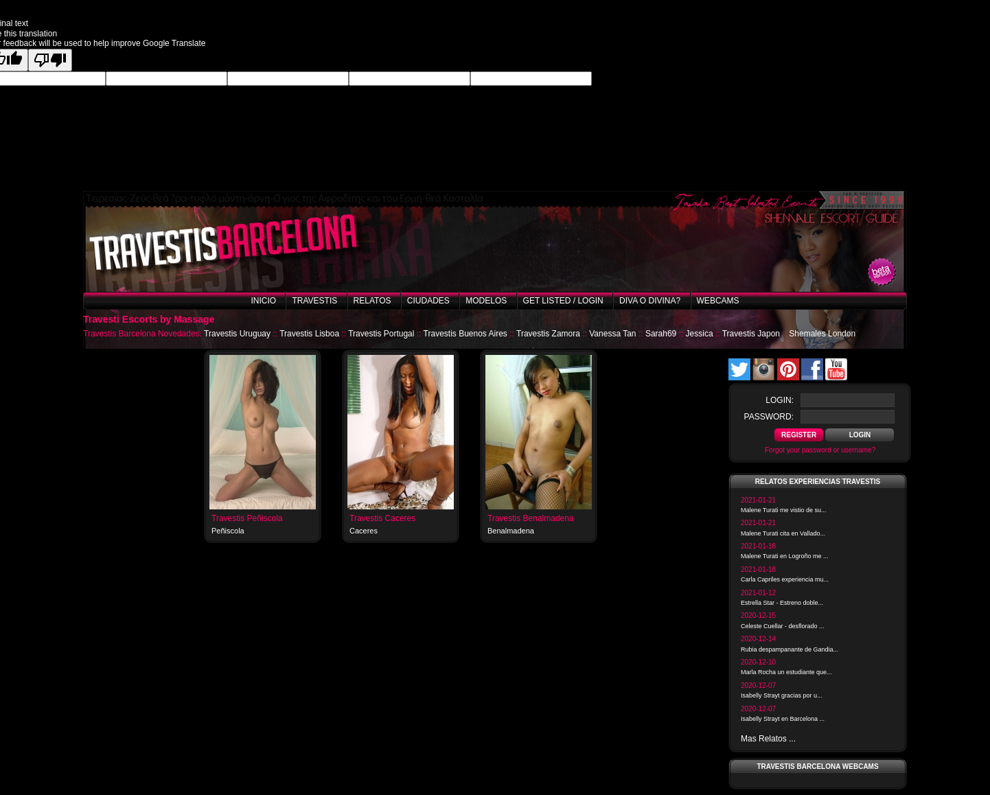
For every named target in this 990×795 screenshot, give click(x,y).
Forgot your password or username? (820, 450)
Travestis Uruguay (237, 333)
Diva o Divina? (649, 301)
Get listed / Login (563, 301)
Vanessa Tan (612, 333)
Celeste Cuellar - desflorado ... (783, 626)
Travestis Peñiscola (247, 518)
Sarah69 (660, 333)
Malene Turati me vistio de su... (784, 510)
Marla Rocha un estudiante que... (786, 672)
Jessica (699, 333)
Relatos (372, 301)
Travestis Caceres (382, 518)
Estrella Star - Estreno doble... (782, 602)
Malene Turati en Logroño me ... (785, 556)
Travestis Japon (751, 333)
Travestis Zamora (548, 333)
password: (769, 417)
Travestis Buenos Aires (465, 333)
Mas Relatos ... (768, 739)
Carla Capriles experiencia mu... (785, 579)
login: (779, 400)
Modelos (486, 301)
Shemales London (822, 333)
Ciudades (428, 301)
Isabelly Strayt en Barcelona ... (783, 718)
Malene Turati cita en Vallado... (783, 533)
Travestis (314, 301)
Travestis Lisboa (309, 333)
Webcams (718, 301)
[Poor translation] (50, 60)
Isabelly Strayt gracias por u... (781, 695)
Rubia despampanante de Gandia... (789, 649)
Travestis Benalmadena (530, 518)
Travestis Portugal (381, 333)
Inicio (263, 301)
